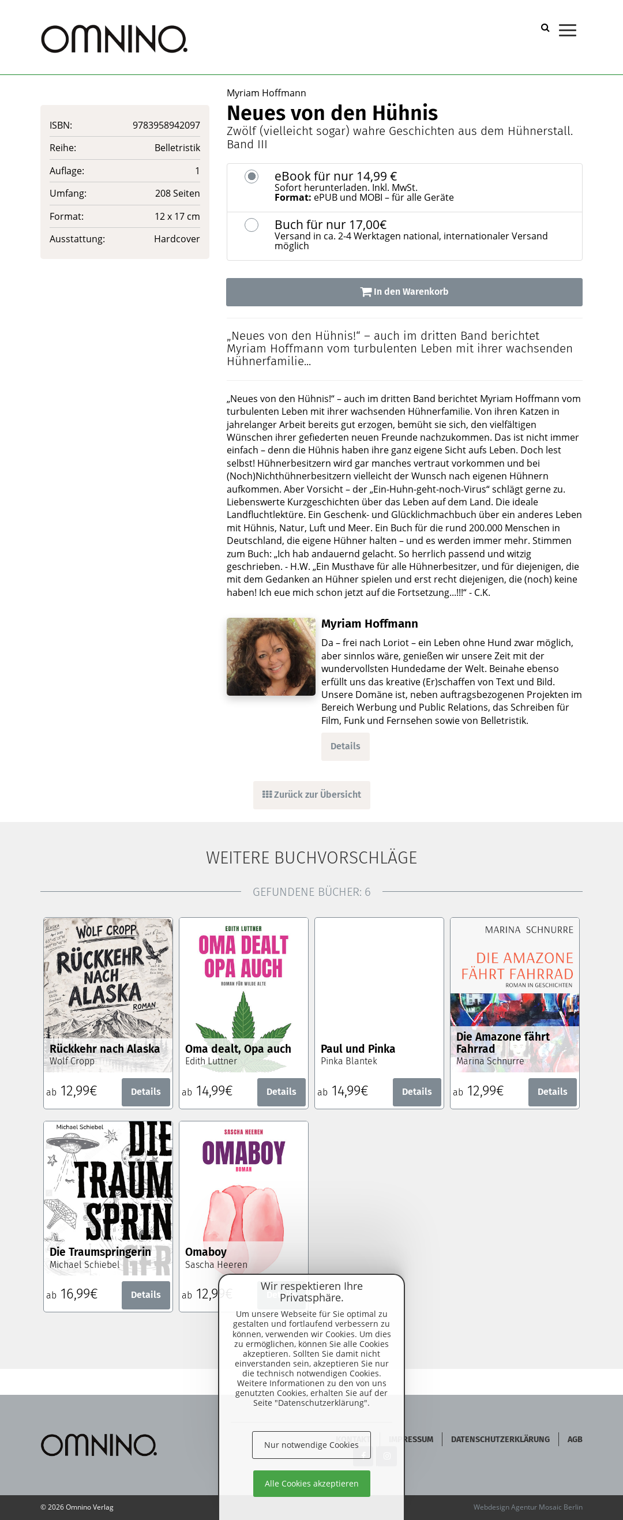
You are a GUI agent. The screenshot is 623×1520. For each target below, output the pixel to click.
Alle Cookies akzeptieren (312, 1483)
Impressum (411, 1439)
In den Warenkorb (404, 291)
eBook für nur (424, 186)
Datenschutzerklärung (500, 1439)
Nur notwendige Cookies (311, 1444)
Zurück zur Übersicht (311, 794)
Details (346, 746)
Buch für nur (424, 235)
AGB (575, 1439)
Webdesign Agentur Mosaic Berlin (528, 1507)
